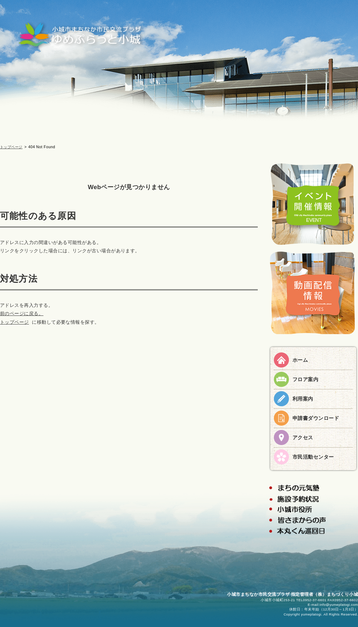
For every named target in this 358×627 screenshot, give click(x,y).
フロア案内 (305, 379)
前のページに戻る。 (21, 313)
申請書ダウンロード (315, 418)
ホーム (300, 360)
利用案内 (302, 399)
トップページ (11, 147)
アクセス (302, 437)
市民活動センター (313, 457)
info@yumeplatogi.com (339, 605)
